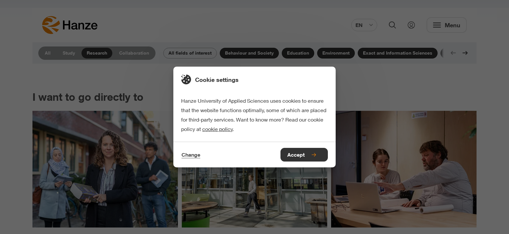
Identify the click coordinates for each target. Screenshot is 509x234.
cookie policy (217, 129)
